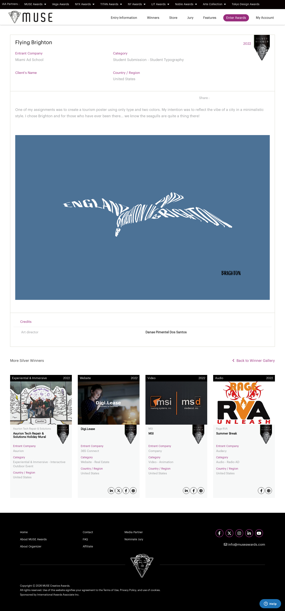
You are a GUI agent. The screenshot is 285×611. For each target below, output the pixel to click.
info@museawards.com (244, 544)
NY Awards (136, 4)
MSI (151, 433)
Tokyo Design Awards (245, 4)
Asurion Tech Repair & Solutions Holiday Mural (29, 435)
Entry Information (124, 17)
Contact (88, 532)
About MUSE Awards (33, 539)
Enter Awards (236, 17)
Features (209, 17)
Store (173, 17)
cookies (155, 590)
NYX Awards (84, 4)
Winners (153, 17)
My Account (265, 17)
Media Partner (133, 532)
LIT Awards (160, 4)
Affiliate (88, 546)
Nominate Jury (133, 539)
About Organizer (30, 546)
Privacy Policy (128, 590)
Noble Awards (186, 4)
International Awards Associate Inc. (58, 594)
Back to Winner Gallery (253, 360)
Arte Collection (214, 4)
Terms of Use (111, 590)
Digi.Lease (88, 429)
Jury (190, 17)
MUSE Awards (35, 4)
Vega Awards (60, 4)
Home (24, 532)
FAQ (85, 539)
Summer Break (226, 433)
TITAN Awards (111, 4)
